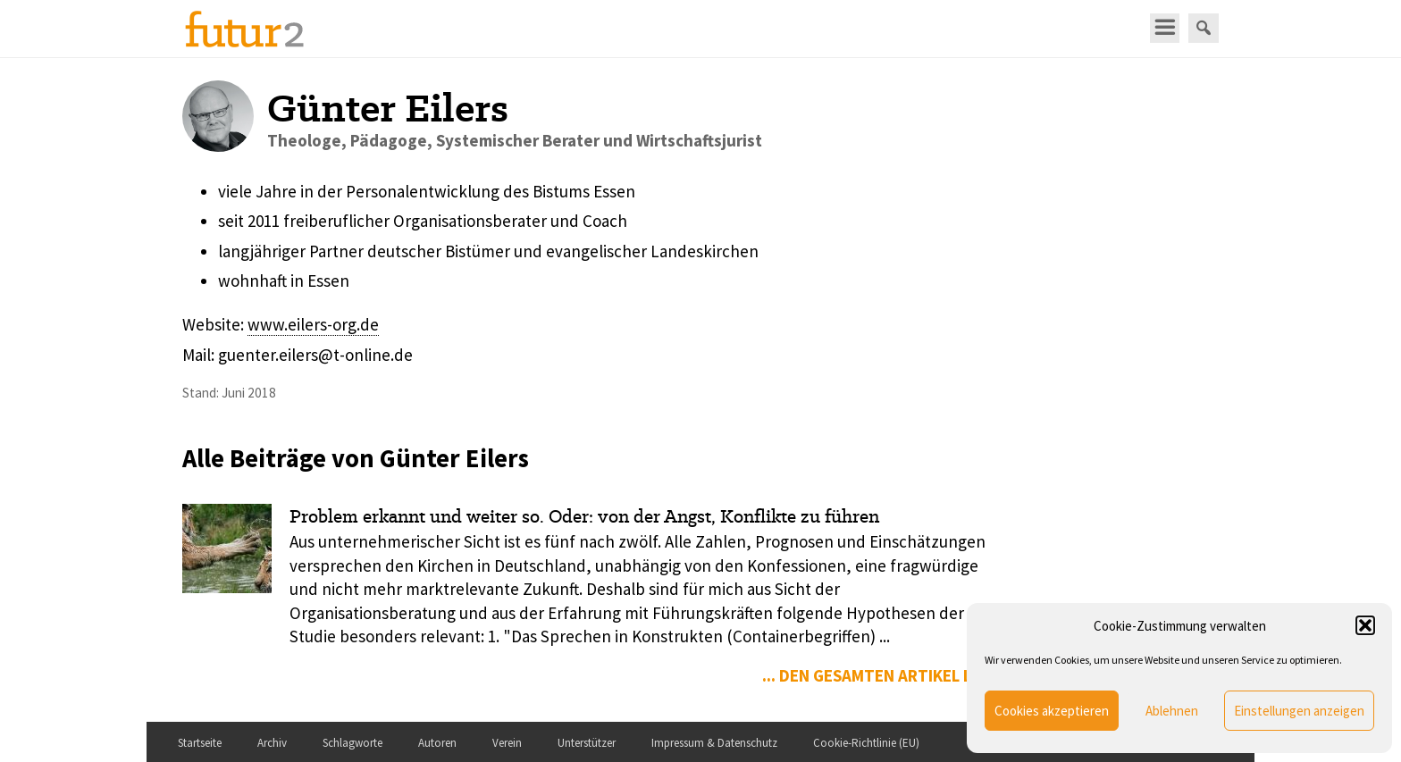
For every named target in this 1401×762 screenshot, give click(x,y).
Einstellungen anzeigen (1299, 710)
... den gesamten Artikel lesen (885, 675)
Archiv (272, 742)
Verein (507, 742)
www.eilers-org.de (313, 324)
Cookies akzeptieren (1051, 710)
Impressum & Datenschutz (714, 742)
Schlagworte (352, 742)
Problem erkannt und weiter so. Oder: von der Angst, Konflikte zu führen (584, 516)
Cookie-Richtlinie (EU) (866, 742)
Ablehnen (1171, 710)
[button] (1365, 625)
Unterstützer (587, 742)
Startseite (200, 742)
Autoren (437, 742)
